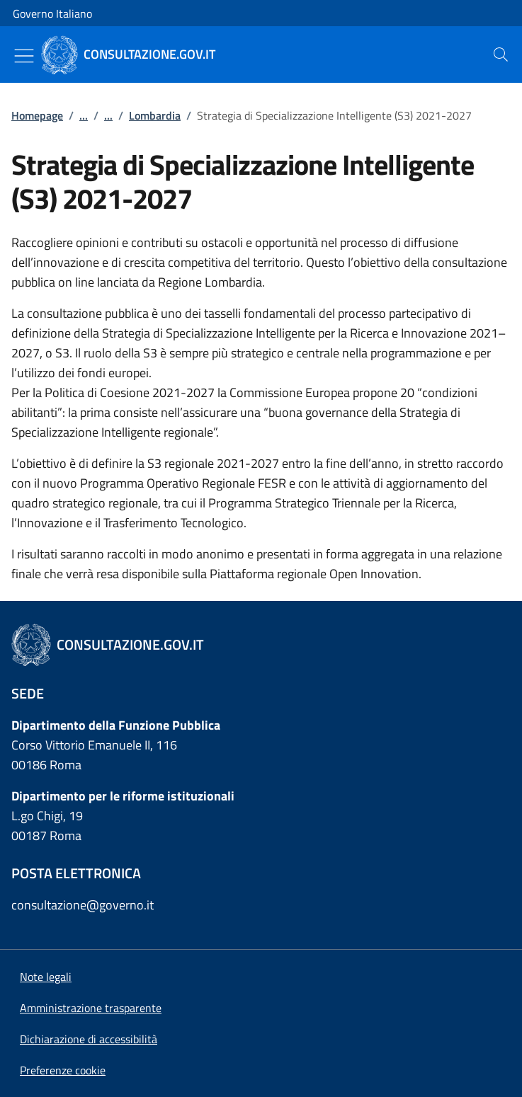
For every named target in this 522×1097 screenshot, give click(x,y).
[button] (63, 1070)
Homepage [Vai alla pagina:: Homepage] (37, 115)
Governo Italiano (52, 13)
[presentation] (500, 54)
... (83, 115)
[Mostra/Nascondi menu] (24, 56)
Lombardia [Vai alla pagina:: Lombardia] (155, 115)
